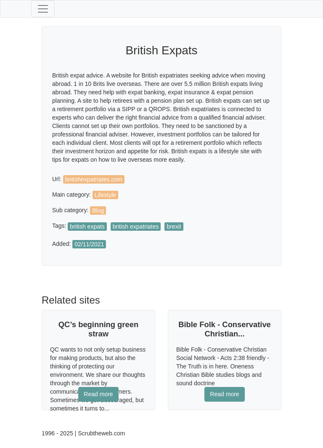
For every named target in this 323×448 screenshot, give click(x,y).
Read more (98, 394)
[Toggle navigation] (43, 8)
